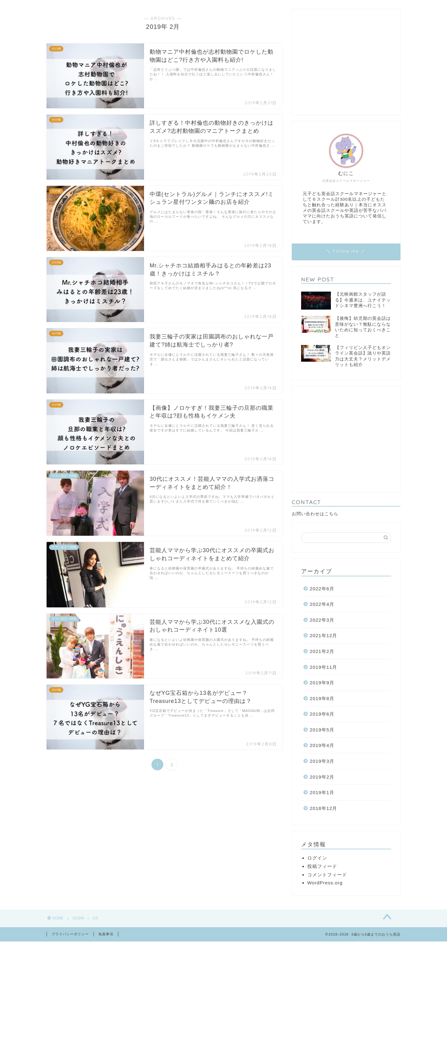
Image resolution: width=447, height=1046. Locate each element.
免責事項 (105, 934)
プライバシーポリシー (70, 934)
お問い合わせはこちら (315, 514)
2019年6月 (322, 714)
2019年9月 (322, 682)
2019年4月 (322, 745)
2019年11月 (323, 667)
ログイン (317, 857)
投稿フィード (322, 866)
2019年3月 (322, 761)
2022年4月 (322, 604)
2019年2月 (322, 777)
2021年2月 (322, 651)
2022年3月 (322, 620)
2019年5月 (322, 729)
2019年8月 (322, 698)
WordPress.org (325, 882)
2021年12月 (323, 635)
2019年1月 (322, 792)
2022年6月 (322, 588)
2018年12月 (323, 808)
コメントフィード (327, 874)
